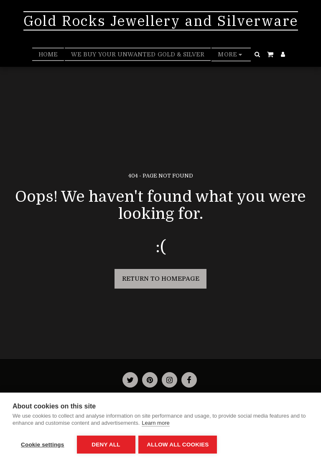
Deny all (106, 444)
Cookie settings (42, 444)
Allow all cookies (179, 444)
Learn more (155, 424)
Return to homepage (160, 278)
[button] (257, 54)
